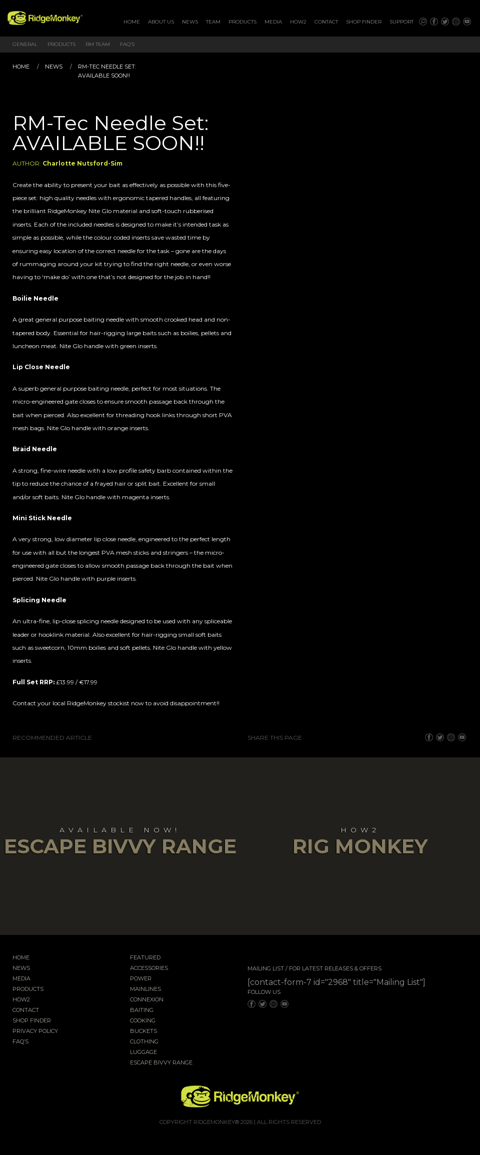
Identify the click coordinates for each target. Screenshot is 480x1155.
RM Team (98, 44)
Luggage (143, 1052)
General (25, 44)
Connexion (147, 1000)
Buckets (143, 1031)
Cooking (143, 1021)
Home (132, 22)
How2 (298, 22)
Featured (145, 958)
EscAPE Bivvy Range (161, 1063)
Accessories (149, 968)
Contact (326, 22)
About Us (161, 22)
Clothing (144, 1042)
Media (273, 22)
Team (213, 22)
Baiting (142, 1010)
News (190, 22)
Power (141, 979)
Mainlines (145, 989)
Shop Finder (364, 22)
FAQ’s (127, 44)
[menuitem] (132, 22)
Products (242, 22)
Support (402, 22)
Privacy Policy (35, 1031)
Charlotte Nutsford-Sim (82, 163)
